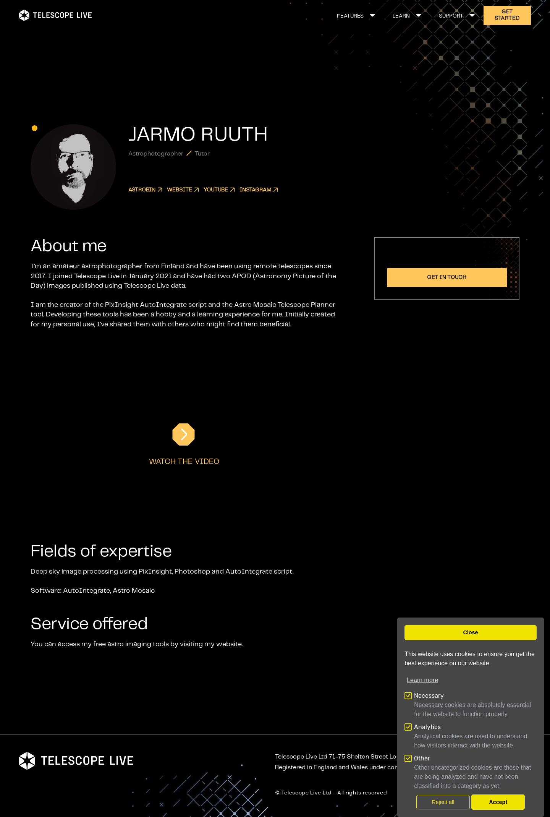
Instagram (258, 190)
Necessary (429, 695)
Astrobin (145, 190)
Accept (498, 802)
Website (183, 190)
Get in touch (446, 277)
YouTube (219, 190)
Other (422, 758)
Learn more (422, 680)
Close (470, 632)
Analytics (427, 727)
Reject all (443, 802)
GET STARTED (507, 15)
